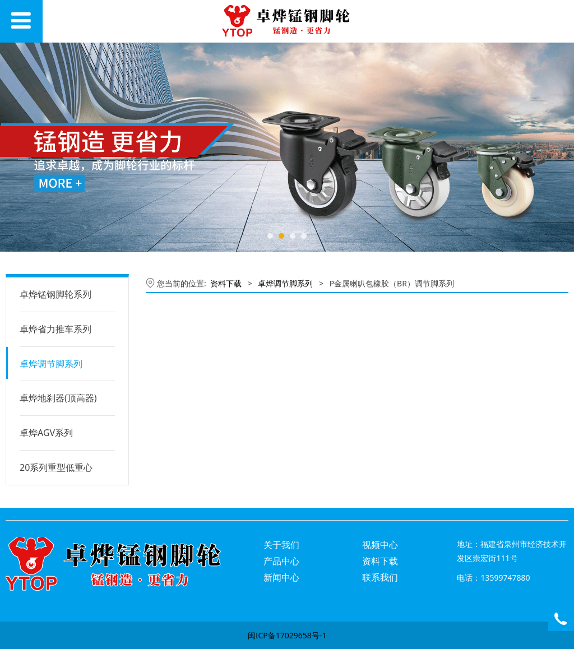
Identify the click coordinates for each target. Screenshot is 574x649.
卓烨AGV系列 (46, 433)
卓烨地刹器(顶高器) (58, 398)
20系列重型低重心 (56, 467)
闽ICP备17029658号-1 (287, 635)
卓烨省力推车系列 (55, 329)
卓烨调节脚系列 (51, 364)
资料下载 (226, 283)
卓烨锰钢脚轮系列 (55, 294)
